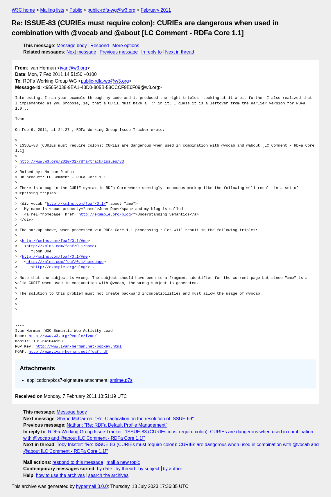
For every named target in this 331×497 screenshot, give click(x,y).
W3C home (23, 10)
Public (75, 10)
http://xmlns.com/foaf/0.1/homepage (64, 262)
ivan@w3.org (73, 67)
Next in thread (179, 51)
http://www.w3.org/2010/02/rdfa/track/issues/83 (72, 161)
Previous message (119, 51)
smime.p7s (121, 380)
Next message (81, 51)
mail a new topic (123, 462)
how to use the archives (60, 475)
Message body (72, 45)
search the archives (108, 475)
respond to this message (77, 462)
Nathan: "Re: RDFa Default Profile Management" (117, 425)
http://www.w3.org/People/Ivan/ (63, 336)
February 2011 (156, 10)
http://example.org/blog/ (105, 214)
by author (172, 468)
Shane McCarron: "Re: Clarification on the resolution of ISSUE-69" (125, 418)
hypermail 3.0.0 (92, 486)
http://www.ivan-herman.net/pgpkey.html (78, 346)
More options (125, 45)
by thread (125, 468)
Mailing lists (52, 10)
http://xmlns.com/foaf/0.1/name (60, 246)
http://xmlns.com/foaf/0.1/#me (54, 241)
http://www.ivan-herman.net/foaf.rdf (68, 352)
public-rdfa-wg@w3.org (111, 10)
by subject (148, 468)
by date (104, 468)
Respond (99, 45)
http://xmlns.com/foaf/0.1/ (76, 203)
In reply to (151, 51)
